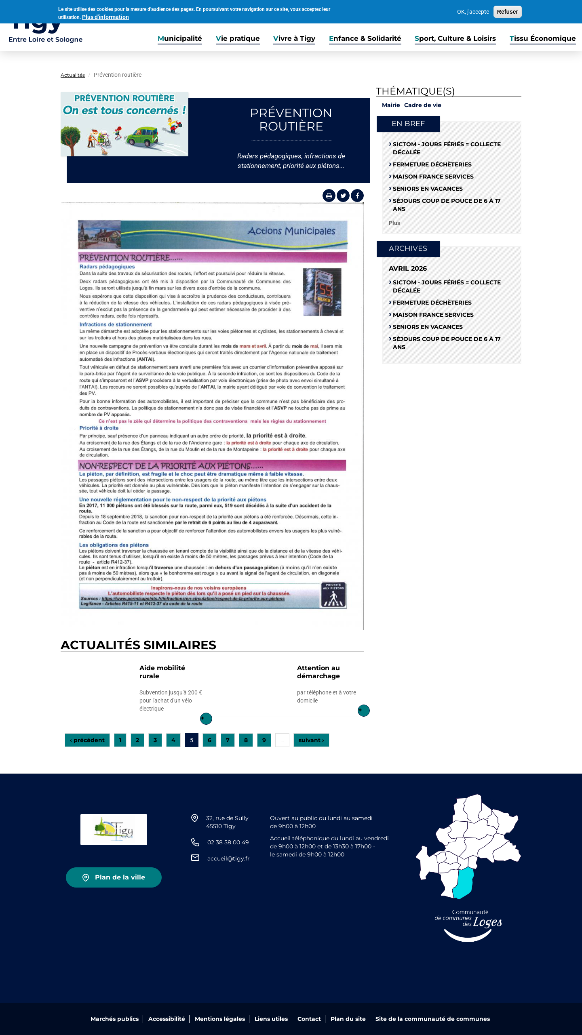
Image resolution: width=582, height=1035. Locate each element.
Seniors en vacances (428, 188)
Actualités (73, 75)
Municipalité (180, 38)
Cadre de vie (422, 105)
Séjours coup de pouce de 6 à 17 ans (447, 204)
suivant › (311, 740)
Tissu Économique (543, 38)
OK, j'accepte (473, 11)
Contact (309, 1018)
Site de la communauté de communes (432, 1018)
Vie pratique (238, 38)
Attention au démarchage (318, 672)
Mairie (391, 105)
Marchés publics (115, 1018)
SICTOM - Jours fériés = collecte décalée (447, 148)
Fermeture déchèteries (432, 164)
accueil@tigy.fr (228, 858)
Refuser (507, 11)
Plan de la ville (120, 877)
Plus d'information (105, 16)
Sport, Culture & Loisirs (455, 38)
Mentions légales (220, 1018)
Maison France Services (433, 176)
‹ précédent (87, 740)
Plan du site (348, 1018)
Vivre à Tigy (294, 38)
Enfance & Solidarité (365, 38)
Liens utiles (271, 1018)
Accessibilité (166, 1018)
